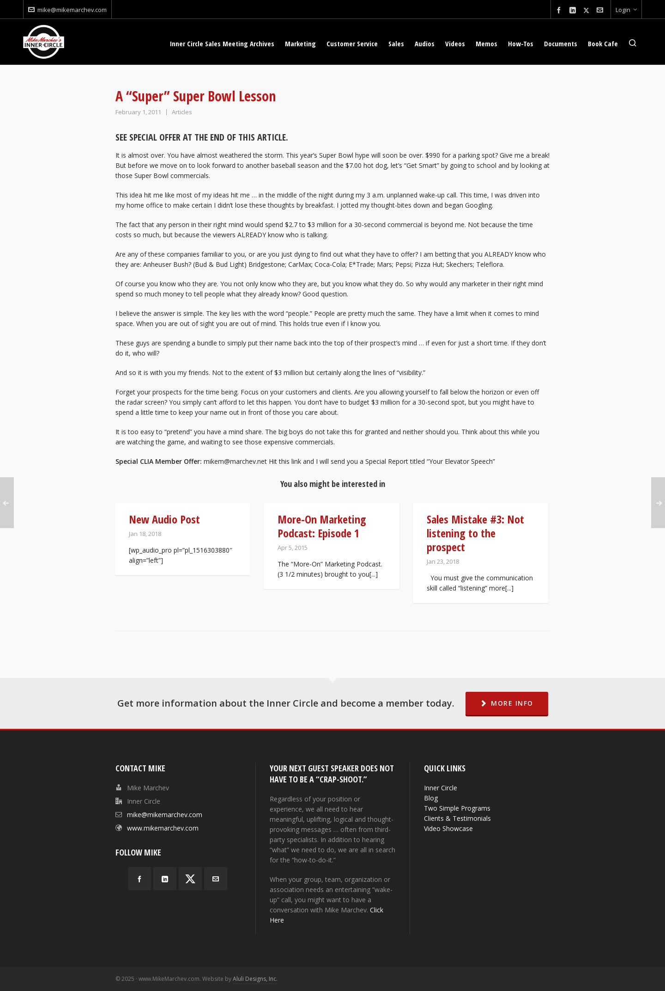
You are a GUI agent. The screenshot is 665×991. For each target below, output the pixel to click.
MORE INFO (506, 703)
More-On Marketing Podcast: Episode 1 (322, 526)
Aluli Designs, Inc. (255, 979)
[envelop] (601, 10)
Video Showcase (448, 828)
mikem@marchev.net (235, 461)
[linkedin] (574, 10)
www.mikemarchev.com (163, 828)
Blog (431, 798)
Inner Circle (440, 787)
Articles (182, 112)
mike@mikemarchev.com (67, 10)
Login (626, 10)
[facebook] (560, 10)
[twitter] (587, 10)
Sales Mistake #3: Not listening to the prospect (475, 532)
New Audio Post (164, 519)
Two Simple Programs (457, 808)
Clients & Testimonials (457, 818)
